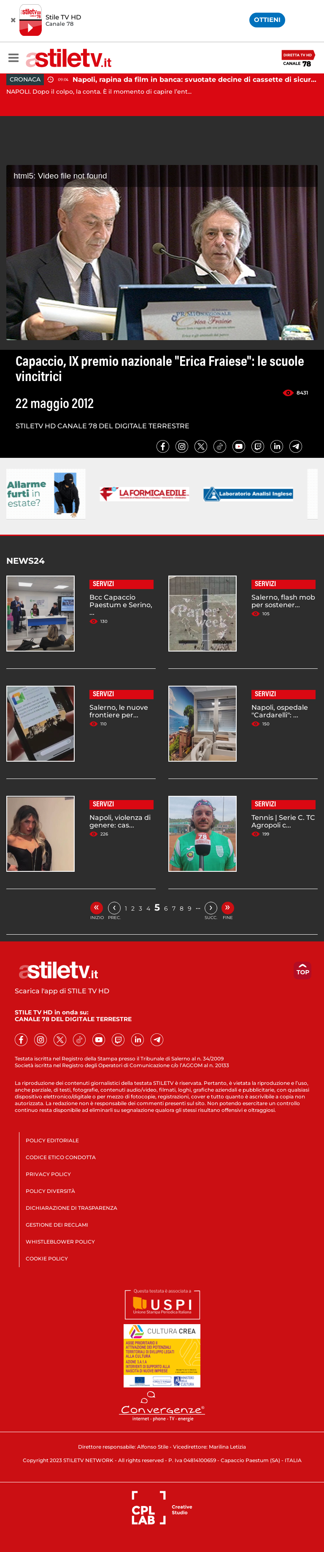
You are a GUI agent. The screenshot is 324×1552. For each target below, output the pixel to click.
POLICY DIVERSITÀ (50, 1191)
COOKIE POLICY (47, 1258)
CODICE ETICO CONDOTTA (61, 1157)
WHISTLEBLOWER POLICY (60, 1241)
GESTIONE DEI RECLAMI (57, 1225)
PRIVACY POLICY (48, 1174)
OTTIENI (267, 20)
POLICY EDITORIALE (52, 1140)
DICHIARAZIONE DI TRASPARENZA (71, 1208)
